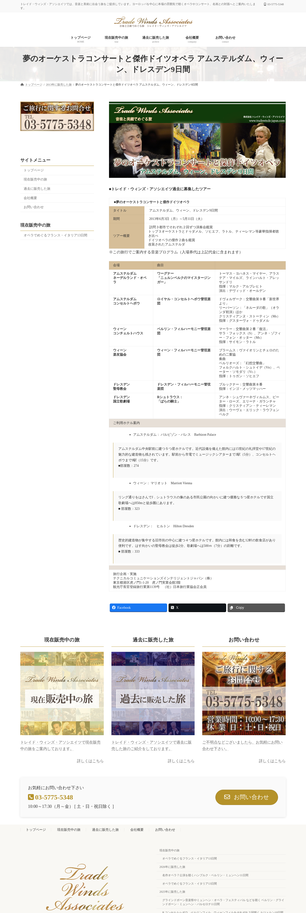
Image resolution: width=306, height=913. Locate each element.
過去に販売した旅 (37, 188)
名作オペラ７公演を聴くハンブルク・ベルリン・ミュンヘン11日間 (205, 875)
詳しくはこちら (90, 761)
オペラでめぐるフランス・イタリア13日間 (55, 235)
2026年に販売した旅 (172, 867)
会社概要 (30, 198)
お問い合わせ (34, 207)
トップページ (34, 170)
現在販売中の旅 (35, 179)
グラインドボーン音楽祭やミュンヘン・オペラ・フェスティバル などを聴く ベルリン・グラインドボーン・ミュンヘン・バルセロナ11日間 (223, 902)
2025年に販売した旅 (172, 892)
